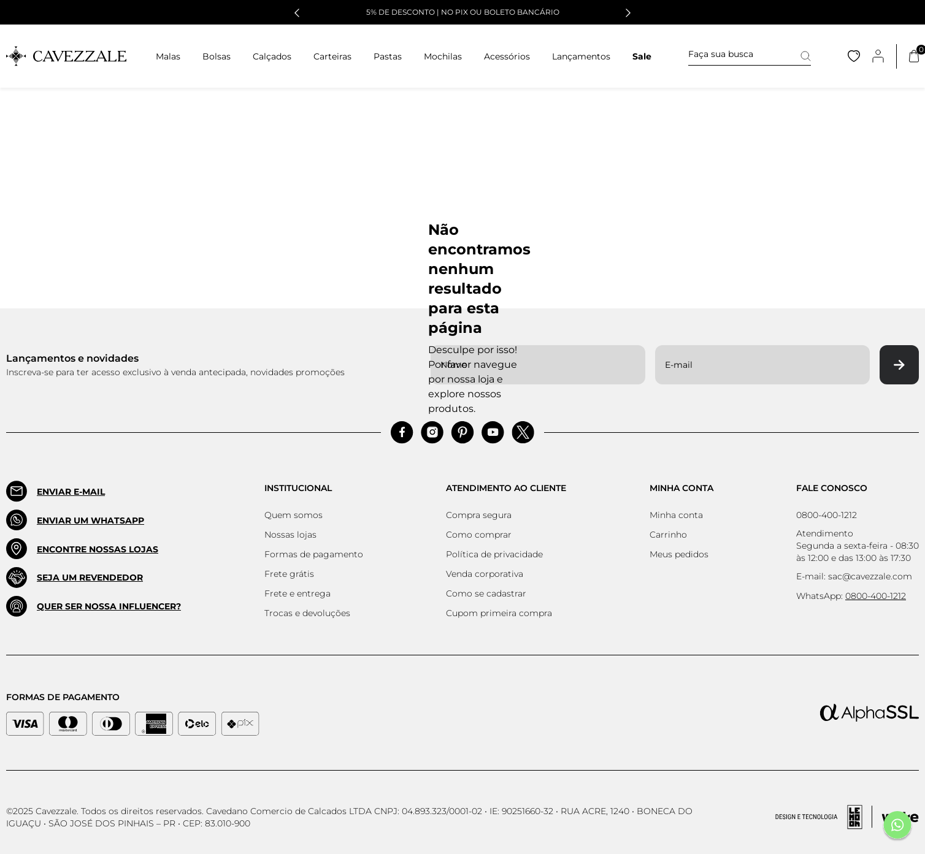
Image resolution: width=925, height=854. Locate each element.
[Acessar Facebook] (402, 432)
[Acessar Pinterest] (462, 432)
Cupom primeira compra (499, 613)
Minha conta (676, 514)
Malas (168, 56)
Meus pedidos (679, 554)
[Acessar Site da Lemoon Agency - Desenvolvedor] (847, 817)
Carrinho (668, 534)
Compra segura (479, 514)
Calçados (272, 56)
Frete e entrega (297, 593)
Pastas (388, 56)
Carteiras (332, 56)
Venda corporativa (484, 573)
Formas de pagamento (313, 554)
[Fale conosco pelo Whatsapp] (897, 826)
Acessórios (507, 56)
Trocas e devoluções (307, 613)
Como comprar (479, 534)
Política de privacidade (494, 554)
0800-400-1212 (826, 514)
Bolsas (216, 56)
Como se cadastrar (486, 593)
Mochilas (443, 56)
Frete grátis (289, 573)
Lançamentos (581, 56)
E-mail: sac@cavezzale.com (854, 576)
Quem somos (293, 514)
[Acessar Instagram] (432, 432)
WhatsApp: (851, 595)
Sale (641, 56)
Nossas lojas (290, 534)
